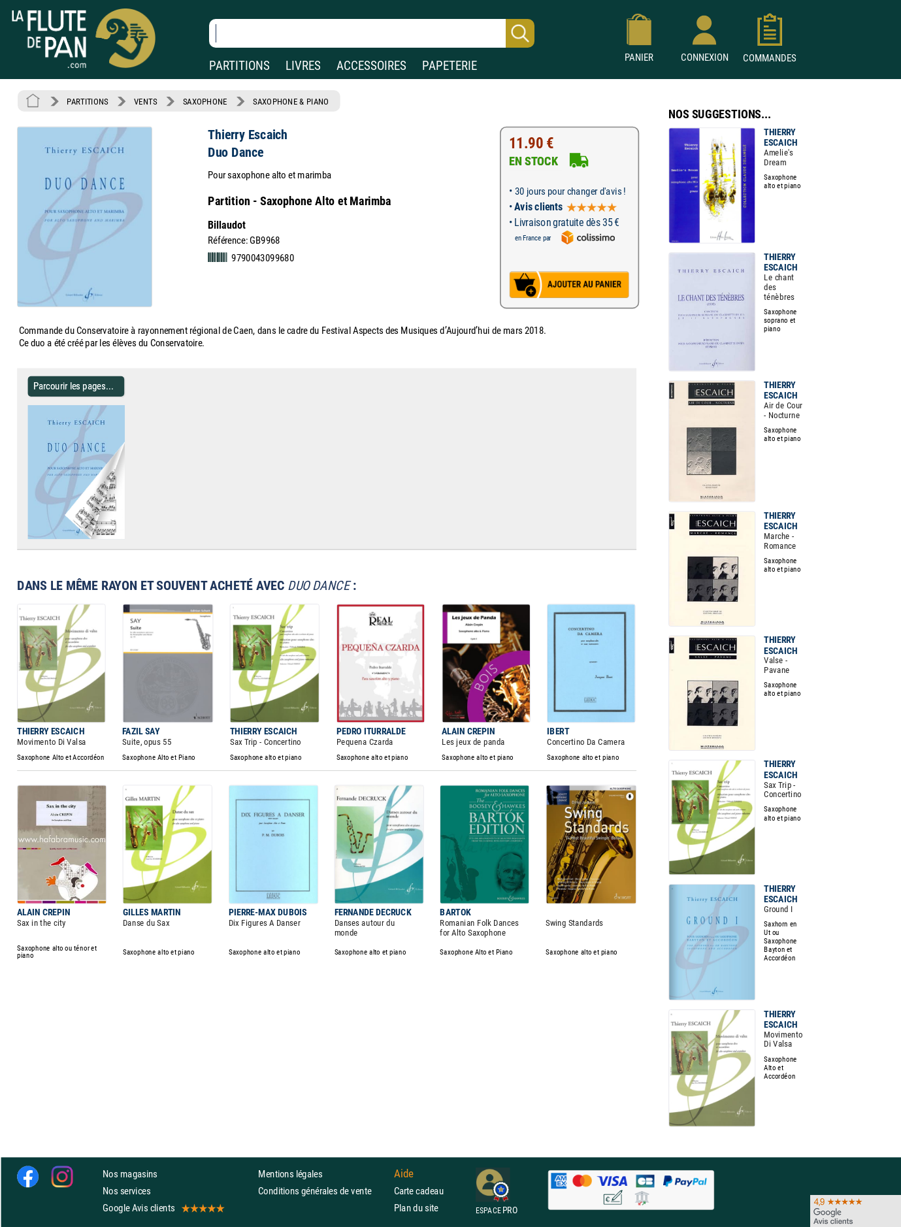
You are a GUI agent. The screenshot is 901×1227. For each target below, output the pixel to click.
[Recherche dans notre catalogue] (371, 33)
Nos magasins (130, 1173)
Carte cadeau (419, 1190)
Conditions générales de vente (323, 1190)
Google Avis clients (163, 1207)
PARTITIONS (239, 65)
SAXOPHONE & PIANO (291, 101)
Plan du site (416, 1207)
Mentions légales (290, 1173)
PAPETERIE (449, 65)
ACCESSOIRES (371, 65)
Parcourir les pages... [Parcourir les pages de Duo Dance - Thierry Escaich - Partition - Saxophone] (73, 385)
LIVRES (303, 65)
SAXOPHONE (205, 101)
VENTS (145, 101)
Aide (404, 1173)
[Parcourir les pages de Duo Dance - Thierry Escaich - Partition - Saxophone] (119, 536)
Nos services (126, 1190)
